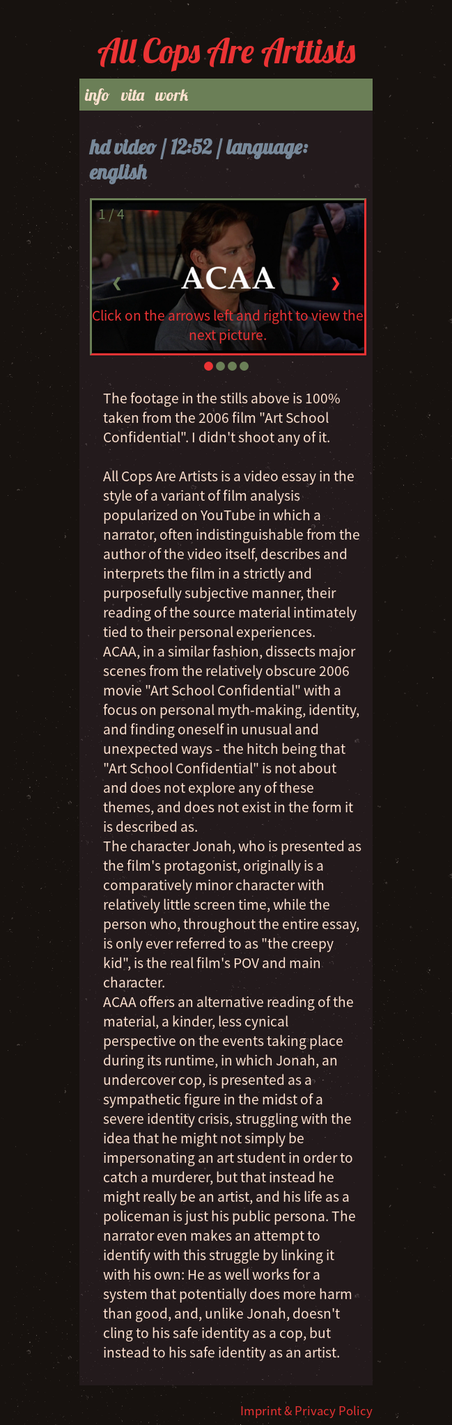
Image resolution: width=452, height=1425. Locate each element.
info (97, 94)
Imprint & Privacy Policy (306, 1410)
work (171, 94)
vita (132, 94)
